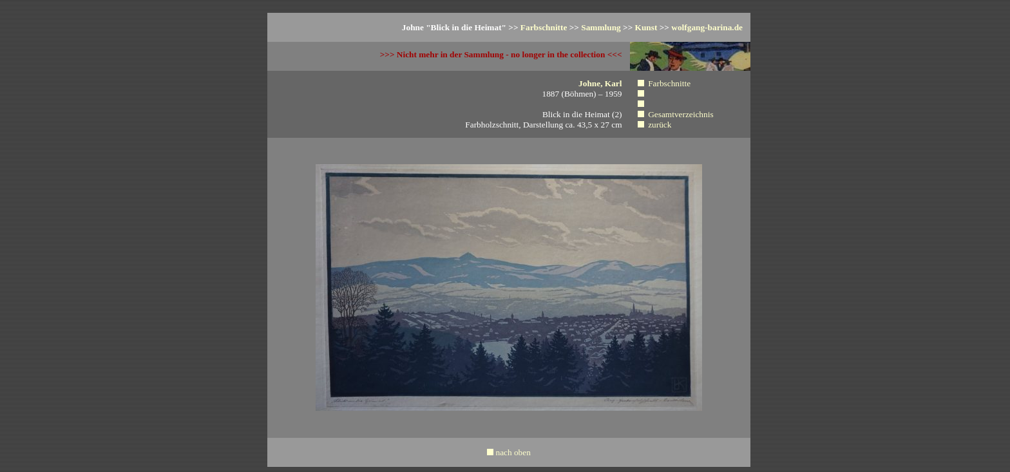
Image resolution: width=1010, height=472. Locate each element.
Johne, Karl (600, 83)
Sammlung (600, 27)
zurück (659, 124)
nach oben (512, 452)
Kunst (646, 27)
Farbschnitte (543, 27)
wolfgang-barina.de (707, 27)
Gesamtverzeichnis (680, 114)
